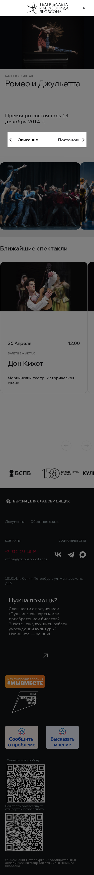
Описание (28, 139)
